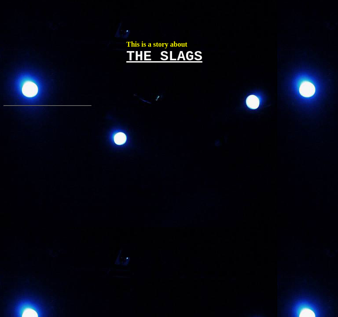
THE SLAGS (164, 56)
